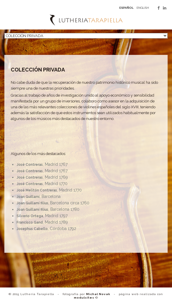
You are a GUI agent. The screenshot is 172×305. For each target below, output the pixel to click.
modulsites (84, 297)
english (142, 7)
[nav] (86, 36)
